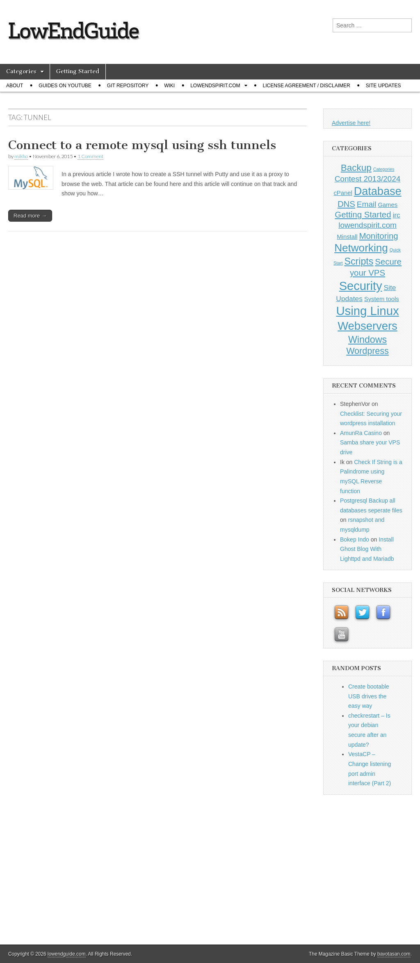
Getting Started (77, 71)
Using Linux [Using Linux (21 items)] (367, 310)
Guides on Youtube (65, 85)
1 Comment (90, 156)
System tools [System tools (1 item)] (381, 299)
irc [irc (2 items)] (396, 215)
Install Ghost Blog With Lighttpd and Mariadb (367, 549)
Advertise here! (351, 123)
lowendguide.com (67, 954)
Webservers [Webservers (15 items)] (367, 325)
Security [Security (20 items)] (360, 285)
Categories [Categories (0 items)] (384, 169)
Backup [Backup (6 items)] (356, 168)
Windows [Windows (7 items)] (367, 339)
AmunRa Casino (361, 433)
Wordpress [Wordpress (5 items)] (367, 351)
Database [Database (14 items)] (378, 191)
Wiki (169, 85)
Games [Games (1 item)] (387, 205)
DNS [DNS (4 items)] (346, 203)
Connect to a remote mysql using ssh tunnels (142, 145)
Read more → (30, 216)
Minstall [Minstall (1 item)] (347, 236)
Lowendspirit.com (215, 85)
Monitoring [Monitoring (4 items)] (378, 235)
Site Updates (383, 85)
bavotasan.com (394, 954)
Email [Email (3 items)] (367, 204)
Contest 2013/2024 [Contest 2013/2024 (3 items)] (368, 178)
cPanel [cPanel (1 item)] (342, 193)
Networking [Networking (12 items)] (361, 248)
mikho (21, 156)
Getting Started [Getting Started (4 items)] (363, 214)
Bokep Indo (354, 539)
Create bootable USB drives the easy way (368, 696)
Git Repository (127, 85)
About (14, 85)
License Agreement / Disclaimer (306, 85)
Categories (21, 71)
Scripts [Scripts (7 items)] (358, 261)
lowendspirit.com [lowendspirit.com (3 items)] (367, 225)
